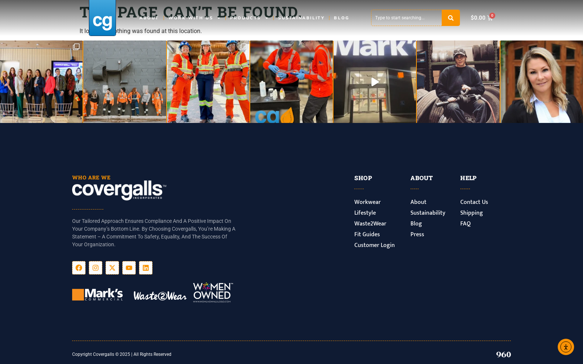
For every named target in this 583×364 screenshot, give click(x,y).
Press (417, 235)
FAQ (465, 224)
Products (249, 18)
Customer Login (374, 245)
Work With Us (194, 18)
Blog (341, 17)
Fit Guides (367, 235)
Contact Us (474, 202)
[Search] (451, 18)
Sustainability (301, 17)
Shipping (471, 213)
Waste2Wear (370, 224)
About (149, 17)
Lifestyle (365, 213)
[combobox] (406, 18)
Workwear (367, 202)
